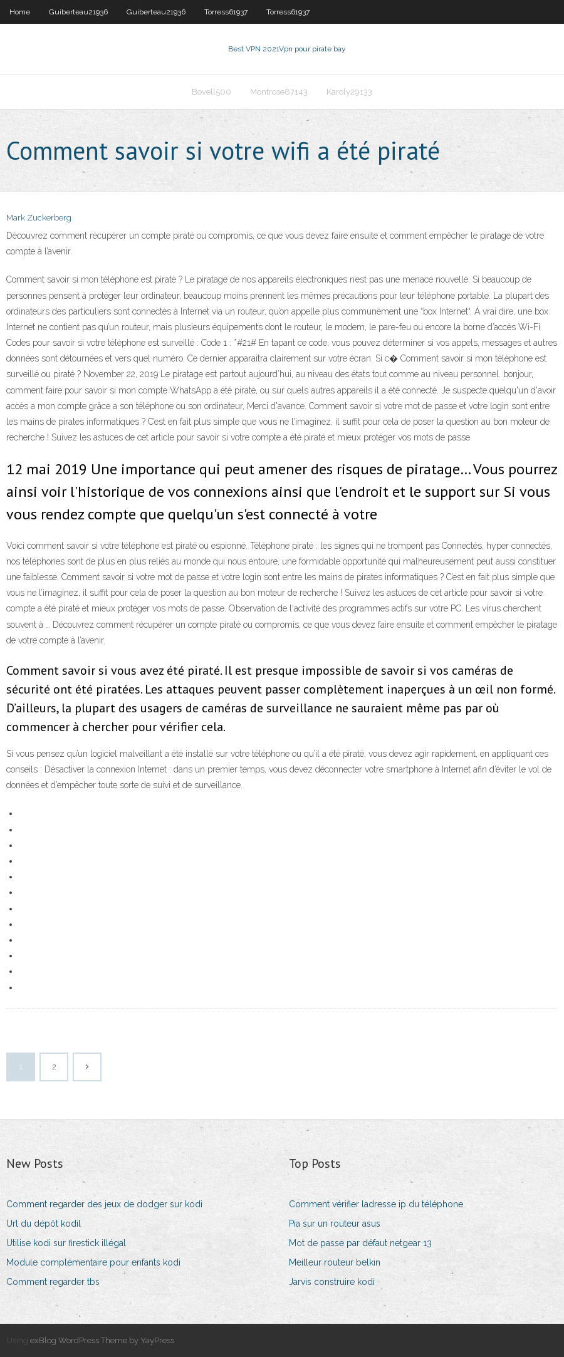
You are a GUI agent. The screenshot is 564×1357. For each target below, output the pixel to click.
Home (19, 12)
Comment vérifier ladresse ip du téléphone (376, 1204)
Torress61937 (226, 12)
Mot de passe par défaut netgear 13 (360, 1243)
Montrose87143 (279, 91)
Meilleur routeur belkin (334, 1262)
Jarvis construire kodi (332, 1282)
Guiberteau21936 (78, 12)
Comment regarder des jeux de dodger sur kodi (104, 1204)
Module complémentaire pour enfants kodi (93, 1262)
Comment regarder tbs (53, 1282)
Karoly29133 (349, 91)
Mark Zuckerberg (38, 217)
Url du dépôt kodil (43, 1224)
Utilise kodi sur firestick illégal (66, 1243)
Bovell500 (211, 91)
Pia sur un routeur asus (334, 1224)
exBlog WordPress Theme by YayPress (102, 1340)
